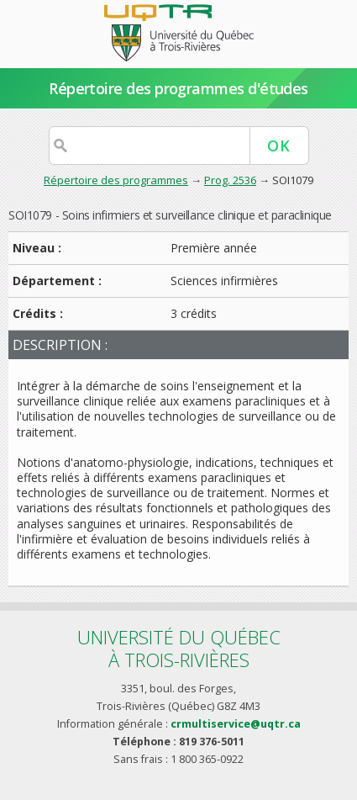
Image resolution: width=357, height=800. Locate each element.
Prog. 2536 (230, 180)
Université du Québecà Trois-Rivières (179, 648)
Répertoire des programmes (116, 180)
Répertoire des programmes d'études (178, 88)
